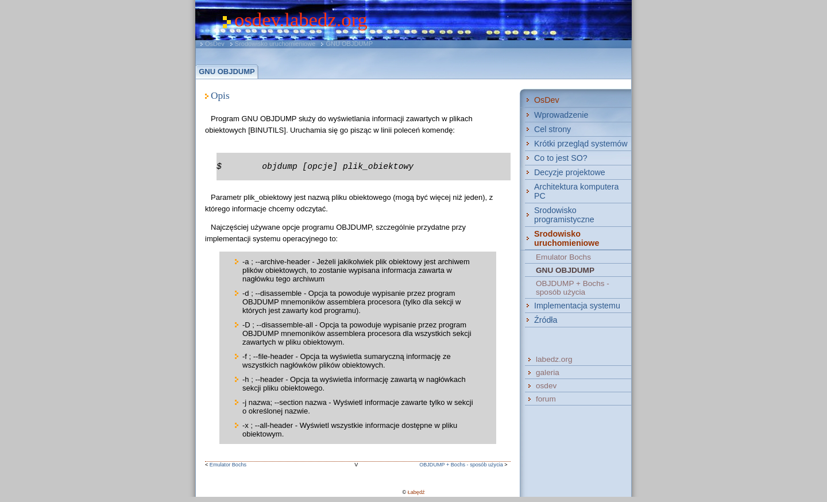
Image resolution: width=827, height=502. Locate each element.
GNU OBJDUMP (349, 43)
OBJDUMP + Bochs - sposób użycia (461, 465)
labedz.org (554, 359)
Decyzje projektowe (569, 172)
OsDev (215, 43)
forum (546, 399)
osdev (546, 385)
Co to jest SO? (561, 158)
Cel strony (552, 129)
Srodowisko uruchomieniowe (275, 43)
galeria (547, 372)
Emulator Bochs (228, 465)
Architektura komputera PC (576, 191)
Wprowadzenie (561, 114)
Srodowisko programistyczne (564, 215)
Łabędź (416, 492)
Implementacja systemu (577, 305)
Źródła (545, 320)
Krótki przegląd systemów (581, 143)
